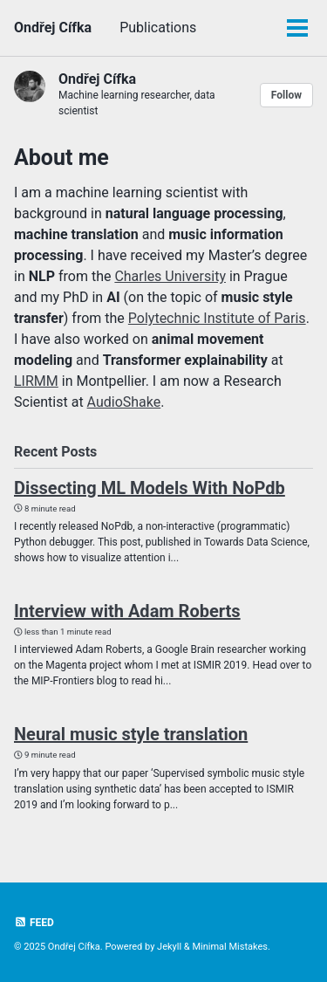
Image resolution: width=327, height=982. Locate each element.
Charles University (170, 276)
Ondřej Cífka (53, 27)
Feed (34, 923)
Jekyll (169, 946)
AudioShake (124, 402)
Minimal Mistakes (230, 946)
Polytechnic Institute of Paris (217, 318)
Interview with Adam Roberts (127, 611)
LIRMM (36, 381)
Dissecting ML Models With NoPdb (149, 487)
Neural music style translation (131, 734)
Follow (286, 95)
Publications (157, 27)
